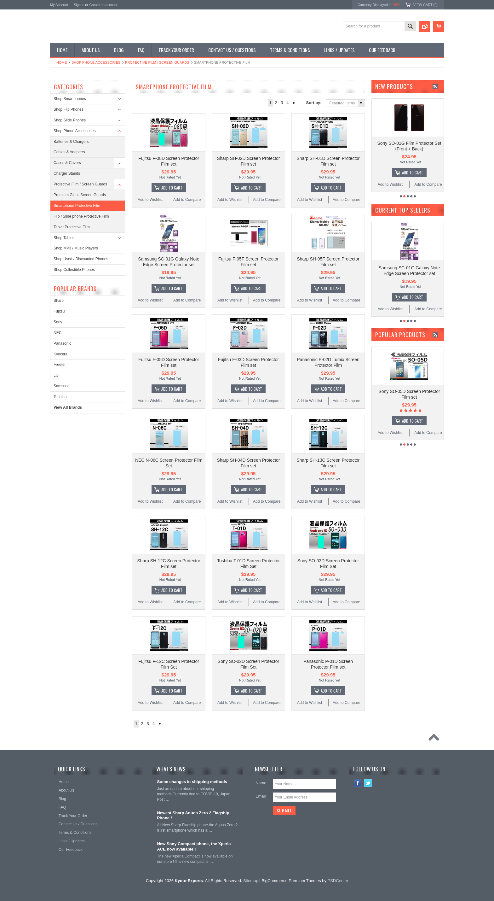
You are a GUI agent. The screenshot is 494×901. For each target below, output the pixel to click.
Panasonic (62, 343)
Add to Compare (187, 199)
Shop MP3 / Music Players (76, 248)
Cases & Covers (67, 163)
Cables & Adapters (69, 152)
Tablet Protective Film (72, 227)
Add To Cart (171, 187)
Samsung (62, 386)
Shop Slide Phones (70, 120)
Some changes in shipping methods (192, 781)
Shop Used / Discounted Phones (81, 259)
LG (56, 375)
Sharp (59, 300)
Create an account (103, 5)
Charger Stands (67, 173)
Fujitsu (59, 311)
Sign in (79, 5)
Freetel (59, 364)
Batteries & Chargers (71, 141)
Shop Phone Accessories (96, 62)
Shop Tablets (64, 238)
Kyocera (60, 354)
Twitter (368, 783)
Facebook (358, 783)
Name (261, 783)
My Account (59, 5)
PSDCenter (338, 880)
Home (61, 62)
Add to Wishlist (150, 199)
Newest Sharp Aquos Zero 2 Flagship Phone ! (193, 815)
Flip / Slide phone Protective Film (81, 216)
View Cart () (425, 5)
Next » (294, 103)
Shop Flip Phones (68, 109)
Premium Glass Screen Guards (80, 195)
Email (261, 796)
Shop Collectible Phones (74, 269)
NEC (57, 333)
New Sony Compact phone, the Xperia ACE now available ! (194, 846)
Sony (58, 322)
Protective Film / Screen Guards (157, 62)
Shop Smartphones (70, 99)
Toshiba (60, 397)
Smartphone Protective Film (77, 205)
